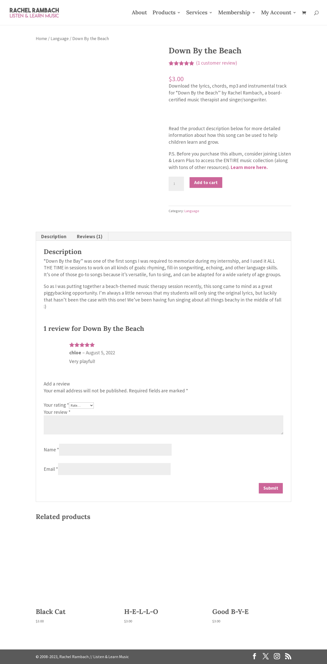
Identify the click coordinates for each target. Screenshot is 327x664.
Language (60, 38)
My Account (276, 13)
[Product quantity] (176, 184)
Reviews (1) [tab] (89, 236)
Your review (57, 412)
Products (164, 13)
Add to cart (206, 182)
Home (41, 38)
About (139, 13)
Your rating (56, 405)
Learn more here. (249, 167)
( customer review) (216, 63)
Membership (234, 13)
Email (51, 469)
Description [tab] (53, 236)
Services (196, 13)
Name (51, 449)
